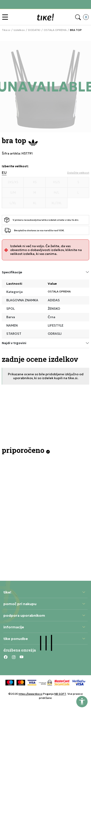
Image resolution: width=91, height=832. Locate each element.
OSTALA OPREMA (55, 30)
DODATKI (34, 30)
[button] (6, 17)
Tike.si (6, 30)
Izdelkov (19, 30)
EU (4, 172)
